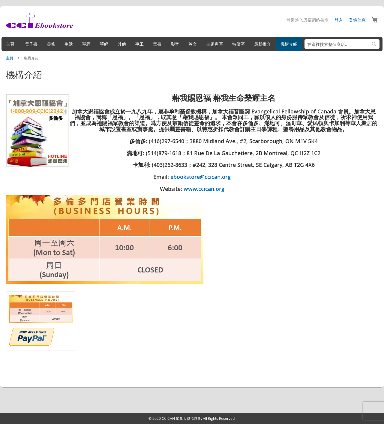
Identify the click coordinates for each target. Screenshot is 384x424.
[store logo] (41, 20)
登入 (337, 20)
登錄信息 (355, 20)
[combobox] (340, 44)
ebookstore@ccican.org (200, 176)
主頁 (12, 58)
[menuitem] (11, 44)
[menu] (192, 44)
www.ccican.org (204, 188)
